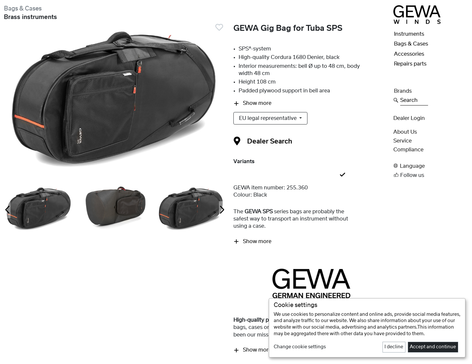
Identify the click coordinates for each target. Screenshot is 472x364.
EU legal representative (268, 118)
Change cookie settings (300, 347)
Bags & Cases (23, 9)
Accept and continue (433, 347)
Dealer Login (409, 118)
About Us (405, 132)
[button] (430, 166)
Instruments (409, 34)
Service (402, 141)
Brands (403, 91)
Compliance (408, 149)
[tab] (311, 175)
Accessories (409, 54)
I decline (393, 347)
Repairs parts (410, 64)
